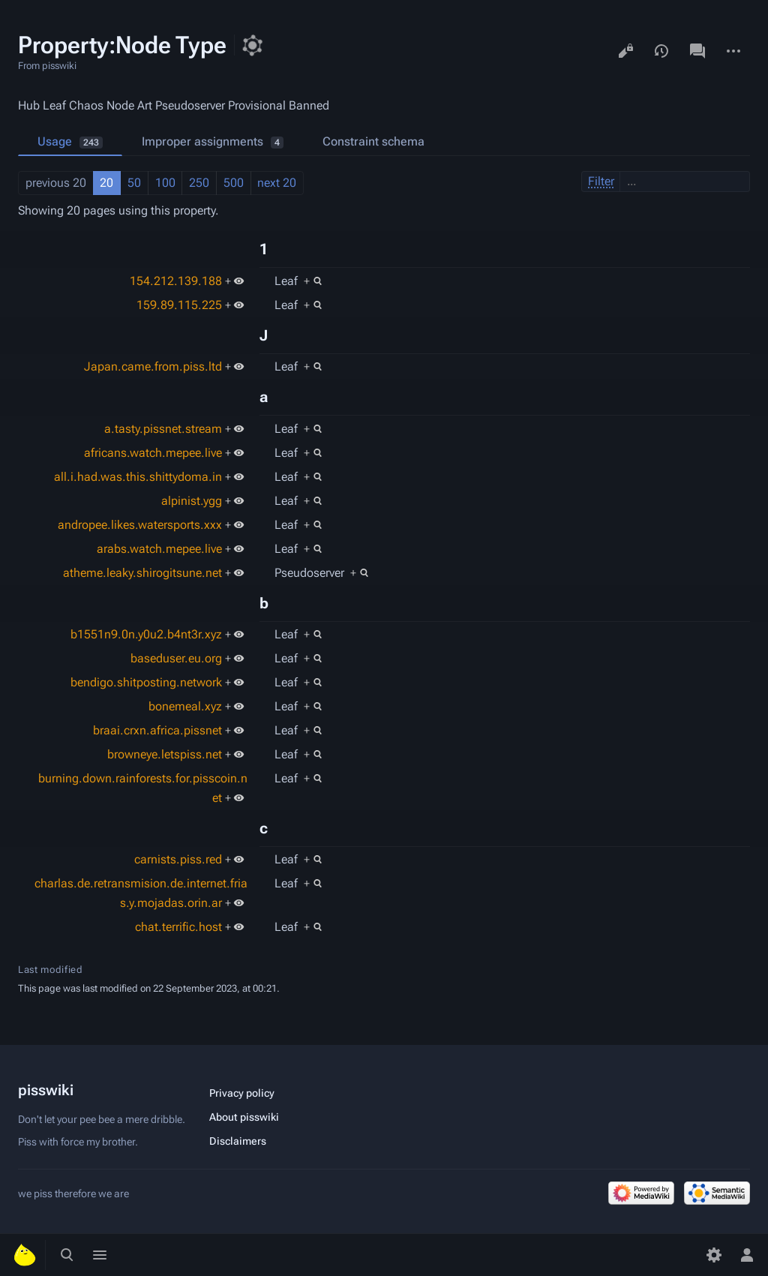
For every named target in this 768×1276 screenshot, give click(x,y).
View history (661, 51)
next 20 (276, 183)
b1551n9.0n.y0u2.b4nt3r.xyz (146, 634)
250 (199, 183)
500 (234, 183)
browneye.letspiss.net (164, 754)
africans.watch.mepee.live (153, 453)
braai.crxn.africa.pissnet (157, 730)
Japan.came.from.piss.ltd (153, 366)
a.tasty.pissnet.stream (163, 429)
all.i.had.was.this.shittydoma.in (138, 477)
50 (134, 183)
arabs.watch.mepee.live (159, 549)
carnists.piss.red (178, 859)
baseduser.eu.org (176, 658)
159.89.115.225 (179, 305)
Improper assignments (213, 141)
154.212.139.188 (176, 281)
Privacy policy (241, 1093)
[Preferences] (714, 1255)
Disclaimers (237, 1141)
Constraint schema (373, 141)
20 (106, 183)
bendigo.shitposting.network (146, 682)
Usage (70, 141)
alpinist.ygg (191, 501)
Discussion (697, 51)
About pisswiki (244, 1117)
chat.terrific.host (178, 927)
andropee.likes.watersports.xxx (140, 525)
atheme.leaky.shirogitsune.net (142, 573)
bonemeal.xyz (185, 706)
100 (165, 183)
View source (625, 51)
